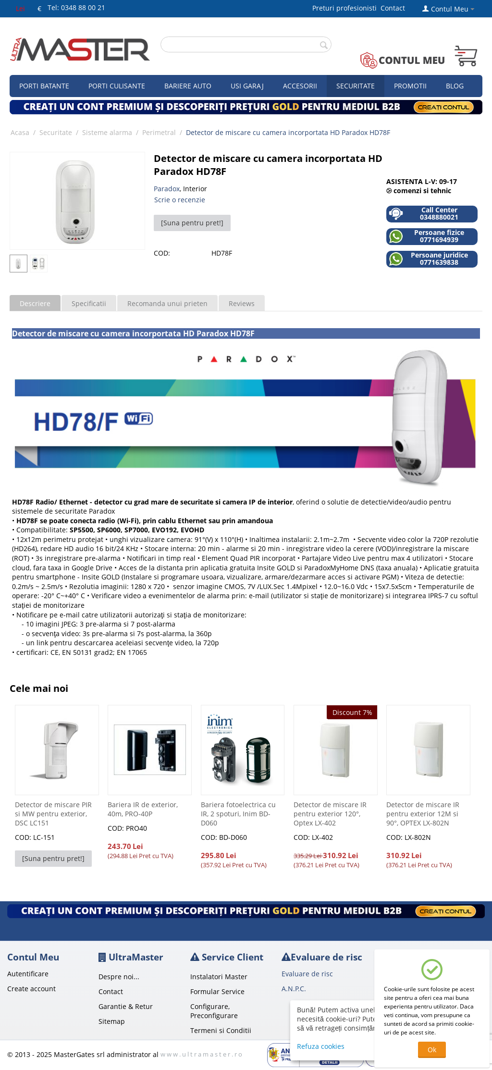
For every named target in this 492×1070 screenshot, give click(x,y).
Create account (31, 988)
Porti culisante (116, 85)
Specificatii (89, 303)
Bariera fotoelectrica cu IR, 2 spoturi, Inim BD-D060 (238, 813)
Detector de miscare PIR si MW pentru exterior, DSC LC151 (53, 813)
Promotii (410, 85)
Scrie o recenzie (179, 199)
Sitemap (111, 1021)
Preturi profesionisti (346, 7)
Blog (455, 85)
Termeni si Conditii (220, 1030)
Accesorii (300, 85)
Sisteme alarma (107, 132)
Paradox (167, 188)
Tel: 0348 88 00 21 (76, 7)
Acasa (20, 132)
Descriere (35, 303)
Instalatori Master (218, 976)
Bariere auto (187, 85)
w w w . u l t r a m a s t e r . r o (201, 1054)
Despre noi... (118, 976)
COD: (162, 253)
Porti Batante (44, 85)
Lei (20, 8)
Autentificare (28, 973)
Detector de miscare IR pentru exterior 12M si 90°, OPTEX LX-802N (422, 813)
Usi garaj (247, 85)
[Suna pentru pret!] (192, 222)
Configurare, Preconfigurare (214, 1011)
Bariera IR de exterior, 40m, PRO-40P (143, 809)
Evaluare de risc (307, 973)
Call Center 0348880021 (423, 213)
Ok (432, 1049)
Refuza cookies (320, 1046)
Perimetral (159, 132)
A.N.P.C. (294, 988)
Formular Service (217, 991)
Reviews (242, 303)
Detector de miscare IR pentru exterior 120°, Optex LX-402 (330, 813)
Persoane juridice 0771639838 (428, 259)
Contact (393, 7)
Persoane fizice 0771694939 (426, 236)
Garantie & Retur (125, 1006)
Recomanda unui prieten (167, 303)
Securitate (355, 85)
